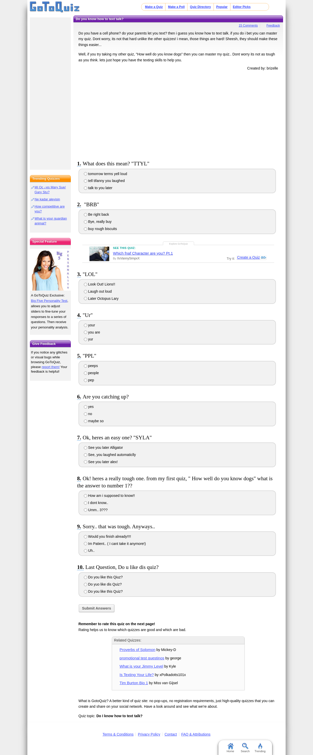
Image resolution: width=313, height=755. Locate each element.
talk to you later (98, 188)
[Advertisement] (178, 114)
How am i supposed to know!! (109, 496)
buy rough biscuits (100, 229)
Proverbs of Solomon (137, 649)
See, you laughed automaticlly (110, 455)
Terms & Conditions (118, 734)
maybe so (94, 421)
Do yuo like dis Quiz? (103, 584)
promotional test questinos (142, 658)
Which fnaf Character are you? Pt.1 (143, 253)
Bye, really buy (98, 222)
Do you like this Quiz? (103, 591)
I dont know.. (96, 503)
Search (245, 748)
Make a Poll (176, 7)
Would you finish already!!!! (107, 536)
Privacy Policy (149, 734)
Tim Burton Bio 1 (134, 683)
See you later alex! (101, 462)
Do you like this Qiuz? (103, 577)
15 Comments (248, 25)
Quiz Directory (200, 7)
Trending (259, 748)
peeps (91, 366)
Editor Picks (242, 7)
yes (89, 407)
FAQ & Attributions (195, 734)
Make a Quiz (154, 7)
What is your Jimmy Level (141, 666)
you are (92, 332)
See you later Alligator (103, 447)
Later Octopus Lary (101, 298)
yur (88, 339)
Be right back (96, 214)
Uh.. (89, 550)
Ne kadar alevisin (47, 199)
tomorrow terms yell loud (105, 174)
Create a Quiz (248, 257)
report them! (51, 367)
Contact (170, 734)
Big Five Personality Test (49, 301)
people (91, 373)
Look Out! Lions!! (99, 284)
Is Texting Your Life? (137, 674)
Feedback (273, 25)
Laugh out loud (98, 291)
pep (89, 380)
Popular (222, 7)
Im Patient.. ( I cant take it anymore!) (115, 544)
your (89, 325)
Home (230, 748)
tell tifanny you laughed (104, 181)
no (88, 414)
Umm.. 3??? (96, 510)
